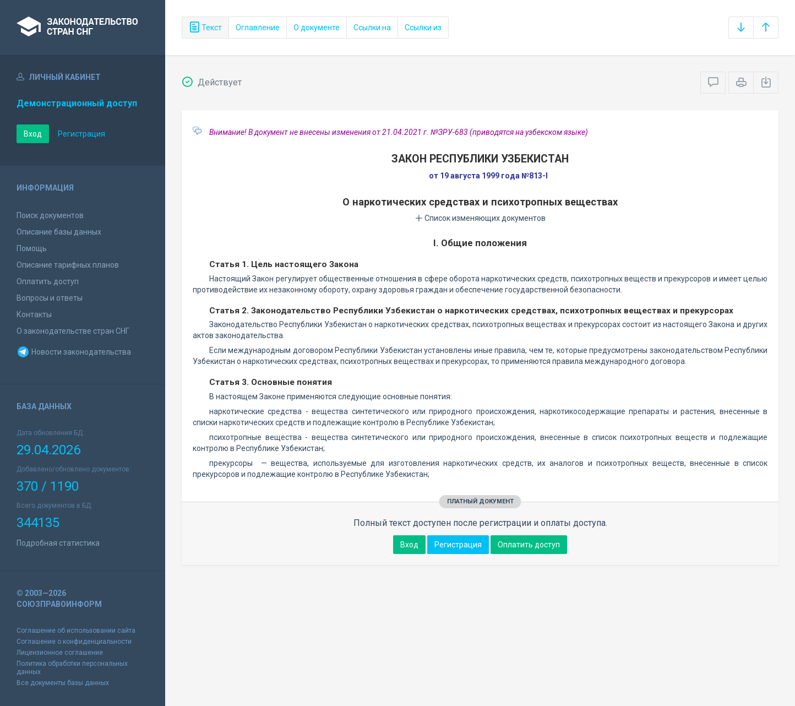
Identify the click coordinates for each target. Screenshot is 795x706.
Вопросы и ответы (50, 298)
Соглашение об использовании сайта (76, 630)
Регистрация (81, 133)
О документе (316, 27)
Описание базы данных (59, 231)
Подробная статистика (58, 543)
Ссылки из (423, 27)
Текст (205, 27)
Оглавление (258, 27)
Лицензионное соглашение (60, 652)
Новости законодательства (74, 352)
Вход (33, 133)
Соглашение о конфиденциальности (74, 641)
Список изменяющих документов (480, 218)
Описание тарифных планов (68, 264)
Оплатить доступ (48, 281)
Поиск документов (50, 215)
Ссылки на (372, 27)
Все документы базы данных (63, 683)
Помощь (32, 248)
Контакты (34, 314)
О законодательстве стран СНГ (73, 331)
